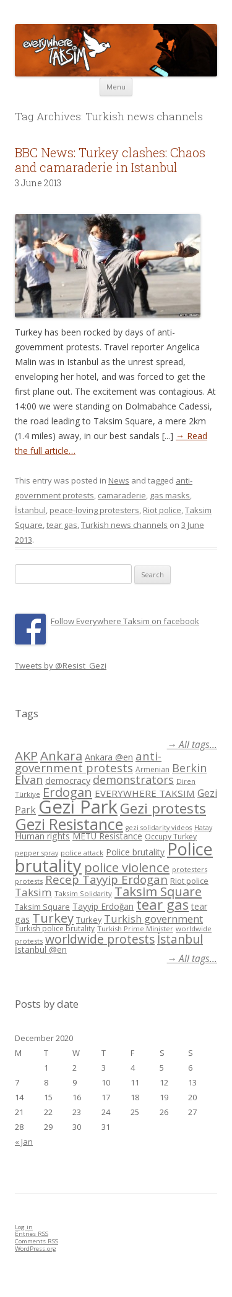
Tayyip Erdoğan (103, 906)
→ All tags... (192, 744)
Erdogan (67, 792)
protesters (189, 869)
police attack (82, 852)
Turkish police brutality (55, 928)
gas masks (170, 495)
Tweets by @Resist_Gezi (60, 665)
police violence (127, 867)
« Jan (24, 1141)
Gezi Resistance (69, 823)
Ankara (61, 755)
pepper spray (36, 853)
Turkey (53, 917)
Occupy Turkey (171, 836)
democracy (67, 780)
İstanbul (30, 510)
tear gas (61, 524)
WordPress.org (35, 1249)
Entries (31, 1234)
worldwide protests (100, 939)
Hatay (203, 827)
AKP (26, 755)
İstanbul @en (41, 949)
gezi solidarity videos (159, 827)
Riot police (162, 510)
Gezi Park (78, 806)
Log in (24, 1227)
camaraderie (122, 495)
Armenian (152, 769)
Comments (36, 1241)
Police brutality (135, 852)
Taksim (33, 892)
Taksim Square (158, 891)
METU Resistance (107, 836)
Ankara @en (109, 757)
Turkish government (153, 919)
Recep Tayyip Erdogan (106, 879)
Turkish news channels (124, 524)
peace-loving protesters (94, 510)
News (118, 480)
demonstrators (133, 779)
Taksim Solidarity (83, 893)
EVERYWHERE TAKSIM (145, 793)
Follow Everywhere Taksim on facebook (125, 621)
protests (29, 881)
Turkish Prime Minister (135, 928)
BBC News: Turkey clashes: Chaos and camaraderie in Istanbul (110, 159)
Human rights (42, 836)
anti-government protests (88, 761)
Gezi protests (163, 808)
